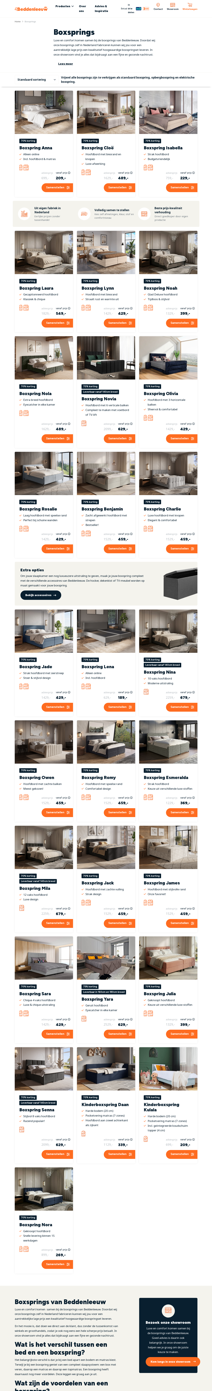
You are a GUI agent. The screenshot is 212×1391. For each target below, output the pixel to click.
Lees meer (65, 63)
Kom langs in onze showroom (170, 1356)
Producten (62, 6)
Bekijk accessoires (38, 589)
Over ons (82, 9)
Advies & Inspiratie (101, 9)
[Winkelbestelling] (36, 76)
